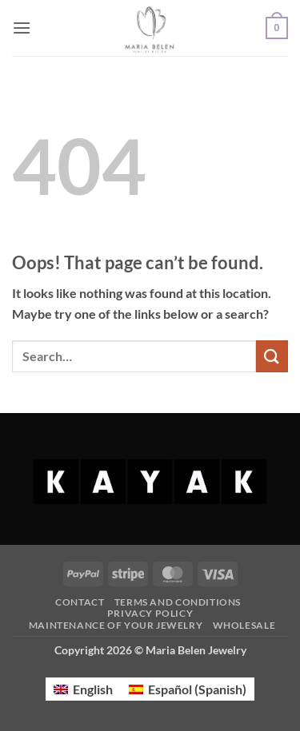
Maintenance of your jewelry (116, 625)
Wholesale (244, 625)
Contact (79, 602)
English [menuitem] (93, 689)
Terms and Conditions (177, 602)
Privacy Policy (150, 613)
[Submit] (272, 355)
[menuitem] (83, 689)
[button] (21, 27)
